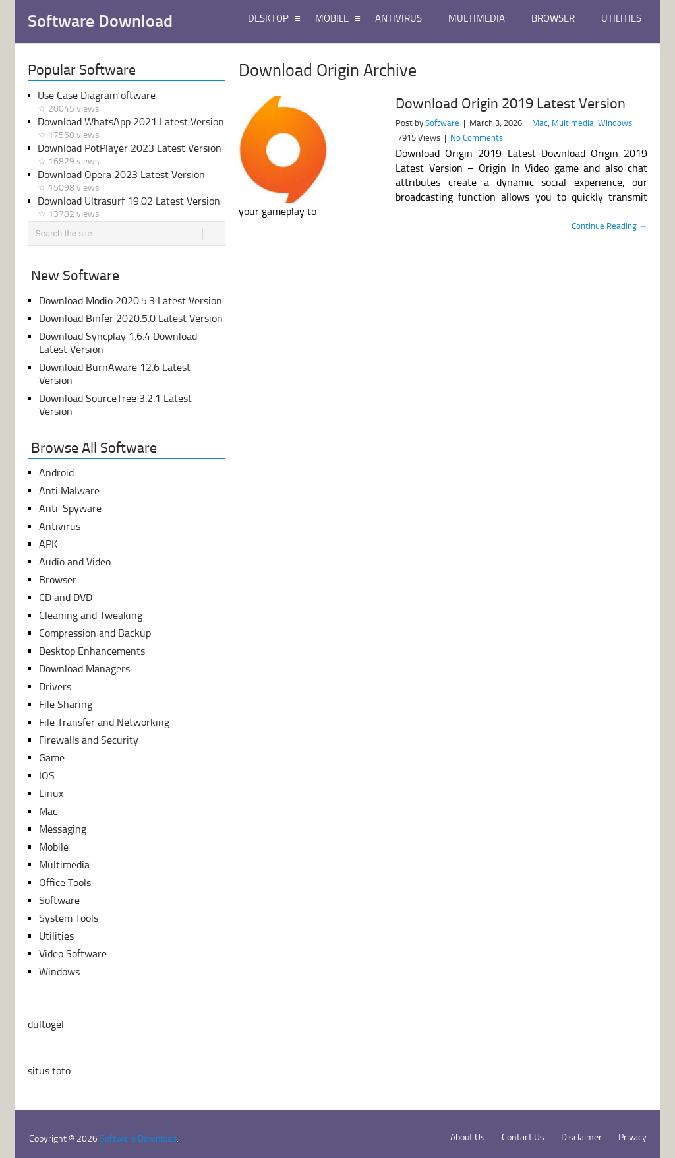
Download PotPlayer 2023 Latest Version (131, 155)
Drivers (55, 686)
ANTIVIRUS (398, 18)
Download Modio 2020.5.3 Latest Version (130, 300)
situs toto (49, 1070)
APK (48, 544)
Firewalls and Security (88, 740)
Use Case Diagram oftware (131, 102)
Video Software (73, 954)
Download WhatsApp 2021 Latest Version (131, 128)
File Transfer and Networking (104, 722)
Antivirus (59, 526)
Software (442, 123)
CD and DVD (65, 597)
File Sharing (65, 704)
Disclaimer (581, 1137)
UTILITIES (621, 18)
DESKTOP (268, 18)
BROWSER (553, 18)
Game (52, 758)
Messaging (62, 829)
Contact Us (523, 1137)
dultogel (46, 1024)
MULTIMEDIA (476, 18)
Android (56, 472)
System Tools (68, 918)
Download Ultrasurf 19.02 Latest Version (131, 208)
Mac (540, 123)
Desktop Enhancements (92, 651)
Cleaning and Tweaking (90, 615)
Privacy (632, 1137)
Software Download (100, 21)
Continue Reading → (609, 226)
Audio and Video (75, 562)
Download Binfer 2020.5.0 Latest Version (131, 318)
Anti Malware (69, 490)
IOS (47, 775)
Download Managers (84, 668)
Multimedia (573, 123)
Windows (615, 123)
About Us (467, 1137)
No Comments (476, 138)
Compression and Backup (95, 633)
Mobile (54, 847)
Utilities (56, 936)
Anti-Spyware (70, 508)
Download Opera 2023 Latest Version (131, 181)
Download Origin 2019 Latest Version (511, 103)
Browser (57, 579)
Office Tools (65, 882)
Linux (51, 793)
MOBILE (332, 18)
